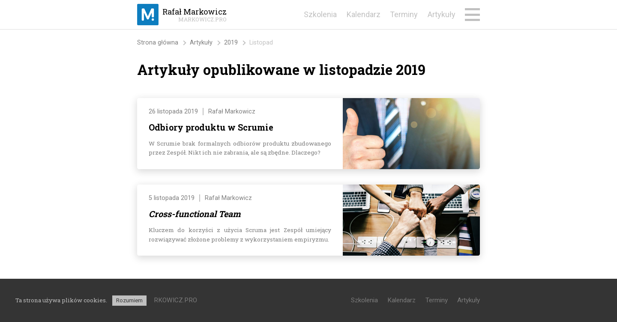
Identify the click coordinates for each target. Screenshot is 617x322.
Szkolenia (320, 14)
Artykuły (441, 14)
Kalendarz (363, 14)
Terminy (404, 14)
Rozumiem (129, 300)
